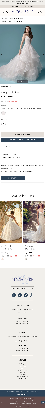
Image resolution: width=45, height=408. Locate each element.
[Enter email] (22, 288)
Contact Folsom (22, 378)
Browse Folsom (37, 1)
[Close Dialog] (2, 402)
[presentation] (11, 222)
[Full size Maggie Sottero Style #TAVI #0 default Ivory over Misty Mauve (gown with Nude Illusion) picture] (22, 54)
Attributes (6, 146)
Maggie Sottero (16, 18)
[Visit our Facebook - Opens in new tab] (14, 295)
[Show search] (38, 12)
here (28, 406)
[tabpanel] (22, 54)
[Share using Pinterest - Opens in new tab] (11, 87)
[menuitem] (3, 12)
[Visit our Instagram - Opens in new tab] (20, 295)
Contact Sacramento (22, 376)
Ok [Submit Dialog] (43, 402)
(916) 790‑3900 (22, 340)
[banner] (22, 11)
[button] (3, 12)
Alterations (22, 368)
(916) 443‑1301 (22, 313)
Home (4, 18)
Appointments (22, 374)
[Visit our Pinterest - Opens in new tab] (26, 295)
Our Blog (22, 372)
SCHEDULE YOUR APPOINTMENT (22, 140)
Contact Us (13, 178)
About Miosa (22, 366)
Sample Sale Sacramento (12, 22)
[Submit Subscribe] (31, 288)
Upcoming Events (22, 370)
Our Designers (22, 364)
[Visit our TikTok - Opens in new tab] (31, 295)
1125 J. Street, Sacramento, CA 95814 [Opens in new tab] (22, 309)
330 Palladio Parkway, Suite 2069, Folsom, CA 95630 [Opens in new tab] (22, 337)
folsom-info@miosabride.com (22, 342)
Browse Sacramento (22, 3)
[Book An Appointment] (22, 6)
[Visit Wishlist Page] (41, 12)
